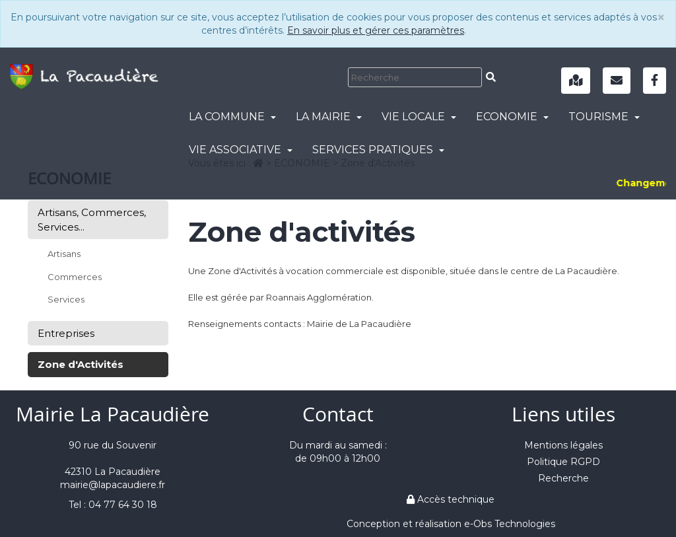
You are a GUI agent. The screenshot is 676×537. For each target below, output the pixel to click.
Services (66, 299)
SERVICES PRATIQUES (378, 149)
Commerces (75, 276)
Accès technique (450, 499)
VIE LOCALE (419, 116)
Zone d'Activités (80, 364)
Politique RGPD (563, 462)
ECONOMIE (512, 116)
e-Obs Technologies (509, 524)
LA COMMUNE (232, 116)
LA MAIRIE (329, 116)
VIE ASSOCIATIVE (240, 149)
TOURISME (604, 116)
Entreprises (66, 333)
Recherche (563, 478)
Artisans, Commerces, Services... (92, 219)
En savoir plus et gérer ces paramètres (375, 30)
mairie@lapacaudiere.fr (112, 485)
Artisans (64, 253)
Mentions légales (563, 445)
